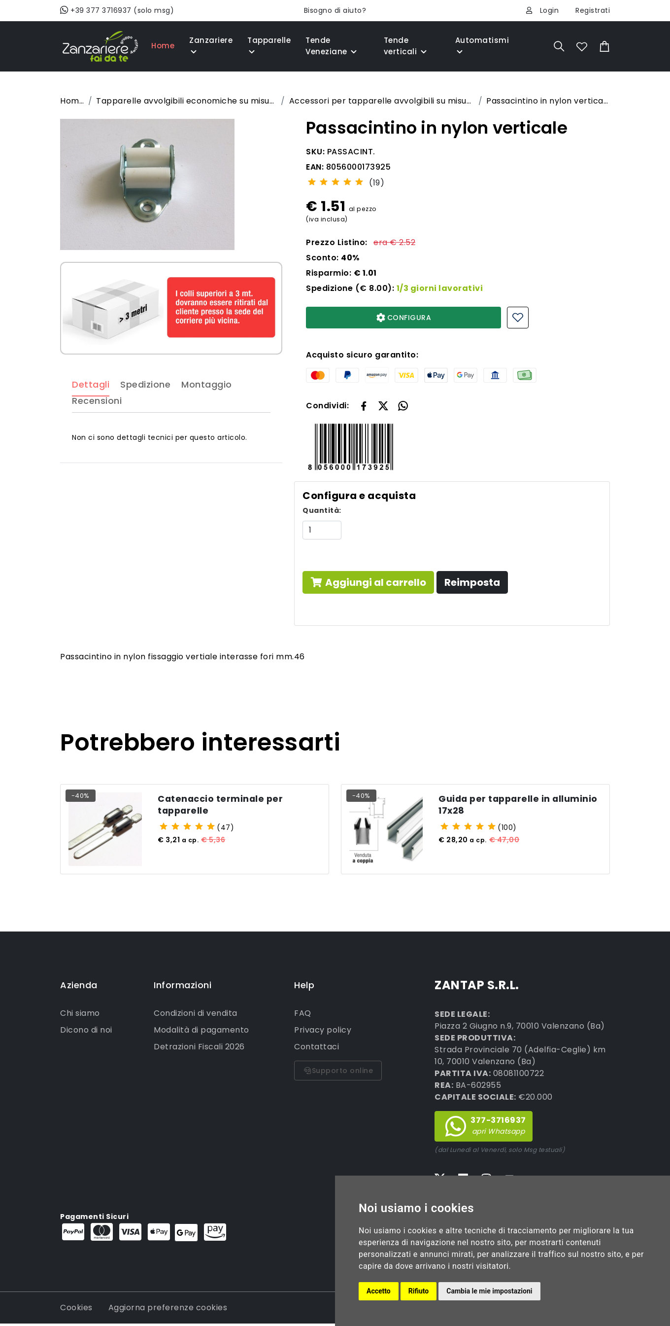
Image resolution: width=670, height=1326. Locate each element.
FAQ (302, 1016)
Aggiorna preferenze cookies (168, 1310)
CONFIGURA (404, 318)
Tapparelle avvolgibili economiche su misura (186, 101)
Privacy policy (322, 1033)
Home (162, 45)
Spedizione (145, 405)
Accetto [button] (379, 1291)
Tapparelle (269, 46)
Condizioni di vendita (195, 1016)
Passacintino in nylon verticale (548, 101)
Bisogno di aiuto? (335, 10)
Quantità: (321, 510)
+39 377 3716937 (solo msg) (117, 10)
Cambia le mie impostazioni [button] (489, 1291)
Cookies (76, 1310)
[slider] (335, 181)
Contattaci (316, 1049)
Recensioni (97, 422)
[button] (383, 405)
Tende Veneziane (331, 46)
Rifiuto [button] (418, 1291)
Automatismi (482, 46)
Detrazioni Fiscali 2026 (199, 1049)
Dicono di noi (86, 1033)
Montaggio (206, 405)
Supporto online (338, 1073)
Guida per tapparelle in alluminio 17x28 (500, 806)
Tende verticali (406, 46)
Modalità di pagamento (201, 1033)
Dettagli (90, 405)
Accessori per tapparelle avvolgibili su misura (381, 101)
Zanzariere (211, 46)
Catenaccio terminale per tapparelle (227, 806)
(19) (376, 182)
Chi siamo (80, 1016)
